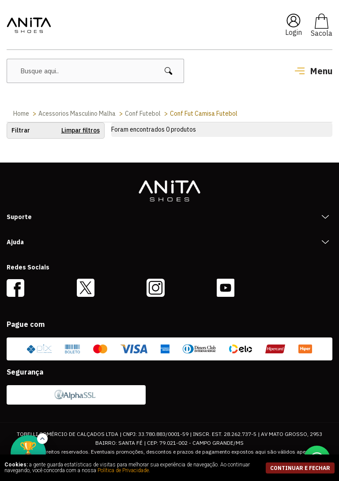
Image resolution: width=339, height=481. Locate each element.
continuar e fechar (300, 468)
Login (293, 32)
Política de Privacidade (123, 470)
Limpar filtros (80, 130)
